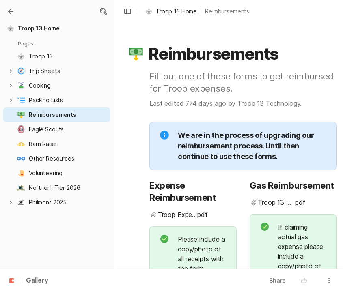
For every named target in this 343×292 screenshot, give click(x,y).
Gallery (37, 281)
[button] (103, 11)
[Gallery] (10, 11)
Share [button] (277, 280)
